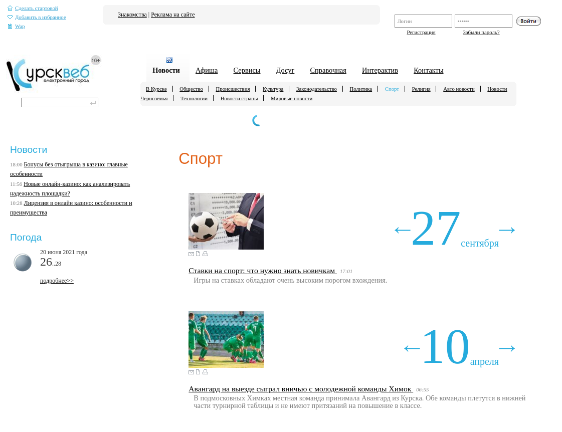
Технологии (194, 98)
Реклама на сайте (173, 14)
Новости (166, 70)
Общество (191, 89)
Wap (16, 26)
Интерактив (380, 70)
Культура (273, 89)
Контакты (428, 70)
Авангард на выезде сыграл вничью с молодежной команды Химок (301, 388)
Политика (361, 89)
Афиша (207, 70)
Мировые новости (291, 98)
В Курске (156, 89)
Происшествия (233, 89)
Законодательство (316, 89)
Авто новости (458, 89)
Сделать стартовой (33, 8)
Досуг (285, 70)
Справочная (328, 70)
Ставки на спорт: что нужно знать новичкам (263, 270)
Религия (421, 89)
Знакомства (132, 14)
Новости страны (239, 98)
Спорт (392, 89)
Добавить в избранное (37, 17)
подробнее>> (57, 280)
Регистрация (421, 32)
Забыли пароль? (481, 32)
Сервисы (247, 70)
